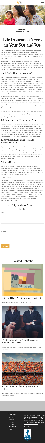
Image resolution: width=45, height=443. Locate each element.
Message (3, 231)
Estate (12, 421)
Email (2, 222)
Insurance (12, 422)
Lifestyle (12, 424)
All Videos (12, 428)
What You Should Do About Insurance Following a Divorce (20, 341)
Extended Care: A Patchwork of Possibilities (22, 298)
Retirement (12, 417)
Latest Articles (12, 426)
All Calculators (12, 429)
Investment (12, 419)
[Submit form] (5, 246)
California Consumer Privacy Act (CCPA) (34, 418)
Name (3, 212)
